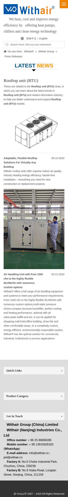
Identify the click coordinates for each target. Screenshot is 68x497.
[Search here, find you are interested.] (37, 44)
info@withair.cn (39, 453)
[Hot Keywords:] (7, 44)
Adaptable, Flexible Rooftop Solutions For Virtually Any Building (20, 162)
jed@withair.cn (13, 457)
